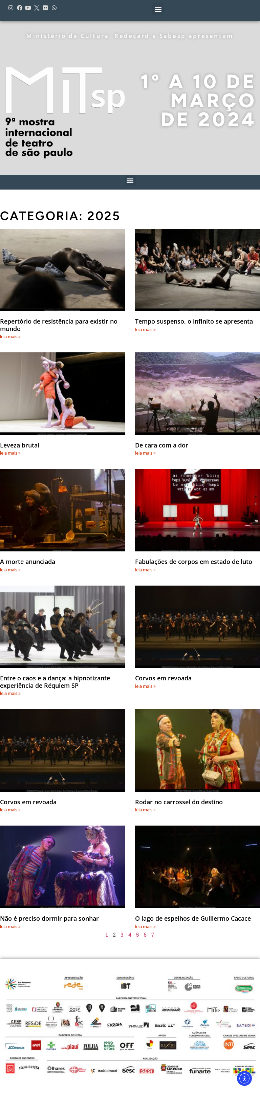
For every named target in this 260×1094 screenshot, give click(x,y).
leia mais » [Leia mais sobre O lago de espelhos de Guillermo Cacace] (145, 926)
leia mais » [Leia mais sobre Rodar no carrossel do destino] (145, 810)
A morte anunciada (27, 561)
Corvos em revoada (163, 678)
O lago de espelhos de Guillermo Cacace (193, 918)
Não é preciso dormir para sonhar (49, 918)
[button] (158, 9)
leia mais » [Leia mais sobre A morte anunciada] (10, 570)
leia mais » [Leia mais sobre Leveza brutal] (10, 453)
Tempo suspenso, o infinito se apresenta (194, 321)
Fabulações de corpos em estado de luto (193, 561)
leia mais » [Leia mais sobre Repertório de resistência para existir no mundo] (10, 336)
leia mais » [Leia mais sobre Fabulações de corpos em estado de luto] (145, 570)
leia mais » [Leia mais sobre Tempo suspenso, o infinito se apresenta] (145, 329)
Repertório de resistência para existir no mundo (58, 325)
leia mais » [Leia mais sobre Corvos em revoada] (145, 686)
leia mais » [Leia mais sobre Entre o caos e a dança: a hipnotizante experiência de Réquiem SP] (10, 693)
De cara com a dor (161, 445)
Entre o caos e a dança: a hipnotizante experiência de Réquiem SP (55, 682)
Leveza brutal (19, 445)
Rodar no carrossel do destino (179, 802)
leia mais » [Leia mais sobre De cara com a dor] (145, 453)
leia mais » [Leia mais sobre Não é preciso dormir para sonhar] (10, 926)
